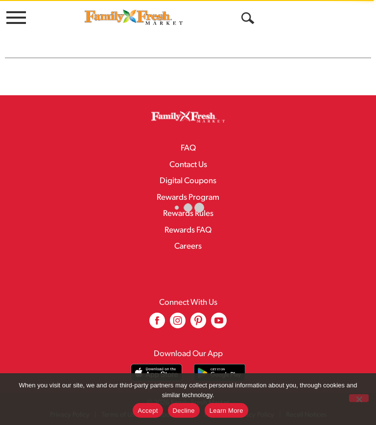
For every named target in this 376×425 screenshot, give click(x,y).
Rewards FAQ (188, 230)
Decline (184, 410)
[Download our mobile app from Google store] (219, 372)
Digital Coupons (188, 181)
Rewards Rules (188, 214)
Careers (188, 246)
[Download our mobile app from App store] (156, 372)
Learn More (226, 410)
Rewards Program (188, 197)
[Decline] (359, 398)
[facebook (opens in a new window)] (157, 324)
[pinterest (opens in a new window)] (198, 324)
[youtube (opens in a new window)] (219, 324)
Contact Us (188, 165)
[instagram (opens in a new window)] (178, 324)
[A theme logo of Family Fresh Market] (134, 17)
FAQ (188, 148)
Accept (148, 410)
